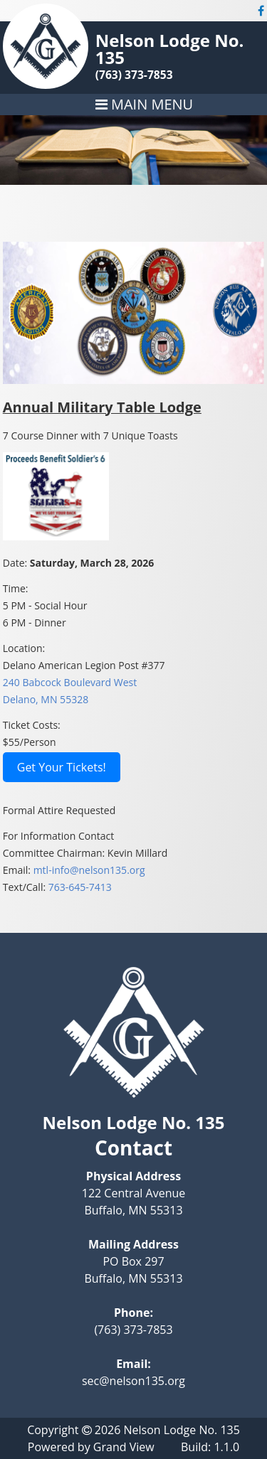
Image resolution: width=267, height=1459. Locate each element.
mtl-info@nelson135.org (89, 870)
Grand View (124, 1447)
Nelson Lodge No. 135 (169, 48)
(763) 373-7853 (134, 74)
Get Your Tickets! (61, 767)
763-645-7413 (80, 887)
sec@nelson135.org (133, 1381)
